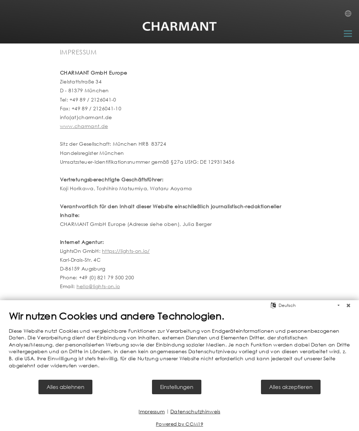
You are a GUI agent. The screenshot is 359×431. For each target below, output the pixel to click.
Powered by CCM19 (179, 424)
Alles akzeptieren (290, 386)
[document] (179, 344)
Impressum (152, 411)
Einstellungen (176, 386)
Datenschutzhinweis (195, 411)
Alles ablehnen (65, 386)
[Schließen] (348, 305)
